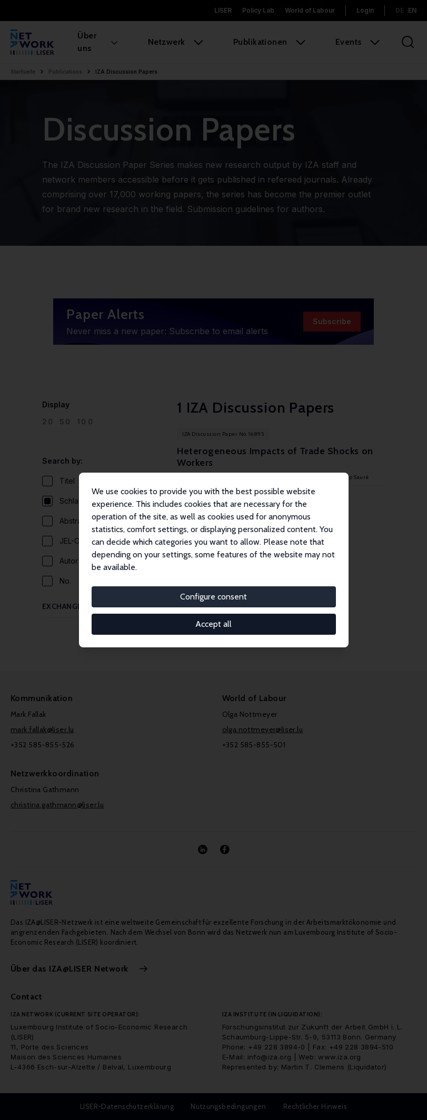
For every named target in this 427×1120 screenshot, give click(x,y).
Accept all (213, 624)
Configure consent (213, 597)
